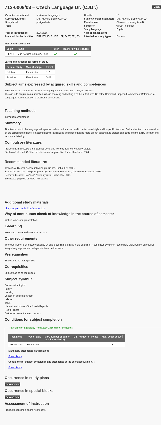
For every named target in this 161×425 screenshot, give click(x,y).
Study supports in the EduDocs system (25, 208)
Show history (15, 356)
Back (157, 6)
